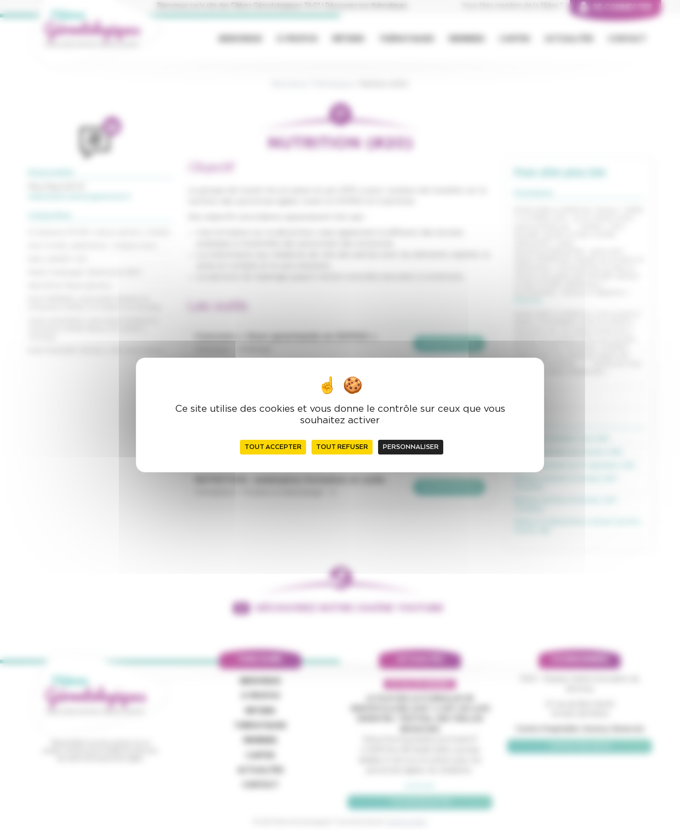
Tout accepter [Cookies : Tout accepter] (273, 447)
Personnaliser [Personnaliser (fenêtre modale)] (411, 447)
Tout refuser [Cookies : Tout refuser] (342, 447)
